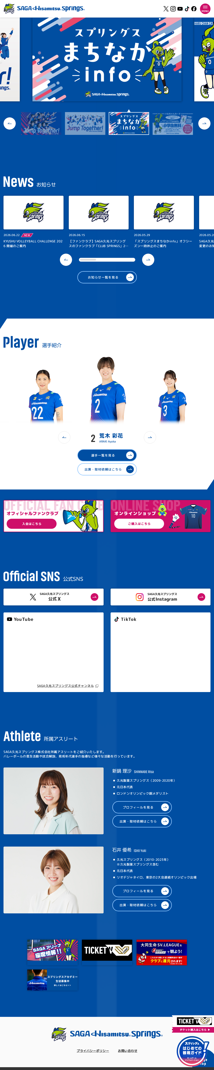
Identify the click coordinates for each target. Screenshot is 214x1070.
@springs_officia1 (127, 658)
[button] (9, 123)
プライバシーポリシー (93, 1051)
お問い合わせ (127, 1051)
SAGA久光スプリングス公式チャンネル (65, 686)
